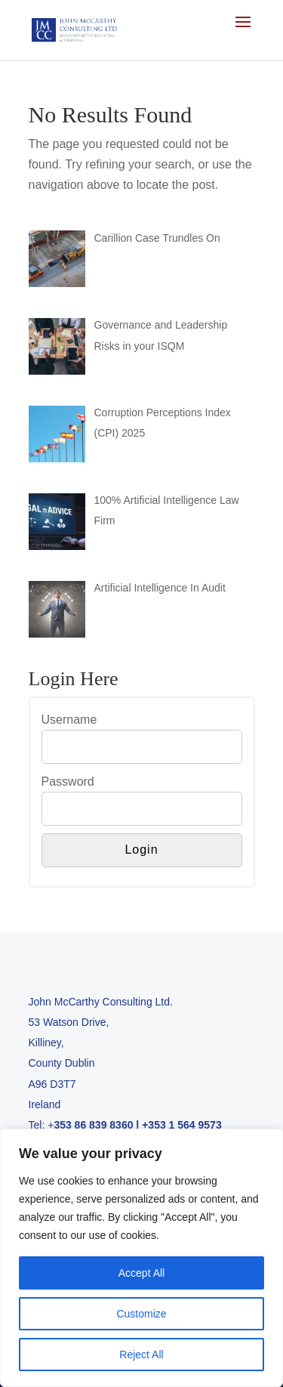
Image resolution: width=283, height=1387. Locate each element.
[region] (141, 1258)
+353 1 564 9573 (182, 1125)
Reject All (141, 1354)
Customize (141, 1314)
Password (68, 781)
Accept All (141, 1273)
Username (69, 719)
